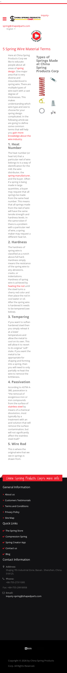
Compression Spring (16, 536)
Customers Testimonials (18, 500)
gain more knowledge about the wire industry (19, 136)
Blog (8, 554)
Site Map (9, 517)
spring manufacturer (19, 175)
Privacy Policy (12, 512)
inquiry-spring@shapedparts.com (23, 596)
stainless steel (15, 406)
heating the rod (16, 286)
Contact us (11, 548)
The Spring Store (14, 530)
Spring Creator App (16, 542)
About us (10, 494)
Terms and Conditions (16, 506)
